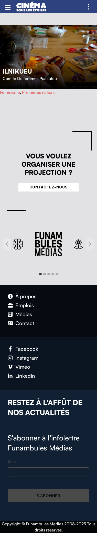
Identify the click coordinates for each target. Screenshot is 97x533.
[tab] (40, 274)
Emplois (24, 305)
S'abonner (48, 495)
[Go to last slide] (7, 244)
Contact (24, 323)
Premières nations (38, 92)
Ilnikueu (17, 71)
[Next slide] (90, 244)
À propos (25, 296)
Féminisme (10, 92)
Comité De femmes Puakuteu (30, 78)
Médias (23, 314)
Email (12, 461)
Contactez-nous (48, 187)
